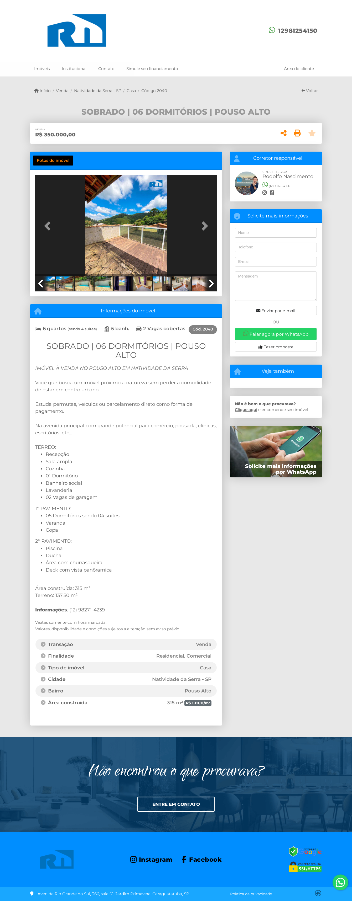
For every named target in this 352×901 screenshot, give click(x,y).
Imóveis (42, 68)
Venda (62, 90)
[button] (49, 225)
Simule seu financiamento (152, 68)
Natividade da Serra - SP (97, 90)
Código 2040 (154, 90)
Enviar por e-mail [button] (275, 310)
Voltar (310, 90)
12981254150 (298, 30)
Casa (131, 90)
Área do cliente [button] (299, 68)
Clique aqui (246, 409)
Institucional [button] (74, 68)
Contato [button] (106, 68)
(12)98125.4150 (276, 186)
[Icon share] (151, 859)
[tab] (53, 161)
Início (42, 90)
